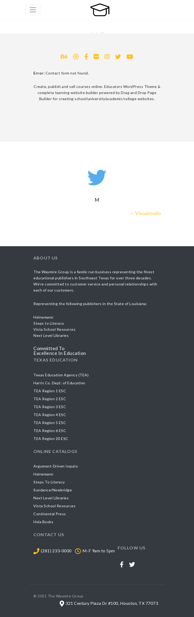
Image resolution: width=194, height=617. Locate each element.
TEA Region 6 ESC (49, 430)
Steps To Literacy (49, 482)
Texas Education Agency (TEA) (61, 375)
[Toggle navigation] (32, 10)
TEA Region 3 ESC (49, 406)
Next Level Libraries (51, 498)
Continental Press (49, 514)
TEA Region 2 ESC (49, 398)
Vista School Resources (54, 506)
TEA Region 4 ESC (49, 414)
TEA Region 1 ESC (49, 391)
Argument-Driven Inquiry (55, 466)
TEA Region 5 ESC (49, 422)
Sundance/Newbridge (52, 490)
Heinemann (43, 474)
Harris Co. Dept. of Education (59, 383)
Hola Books (43, 521)
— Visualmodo (145, 213)
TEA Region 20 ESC (50, 438)
